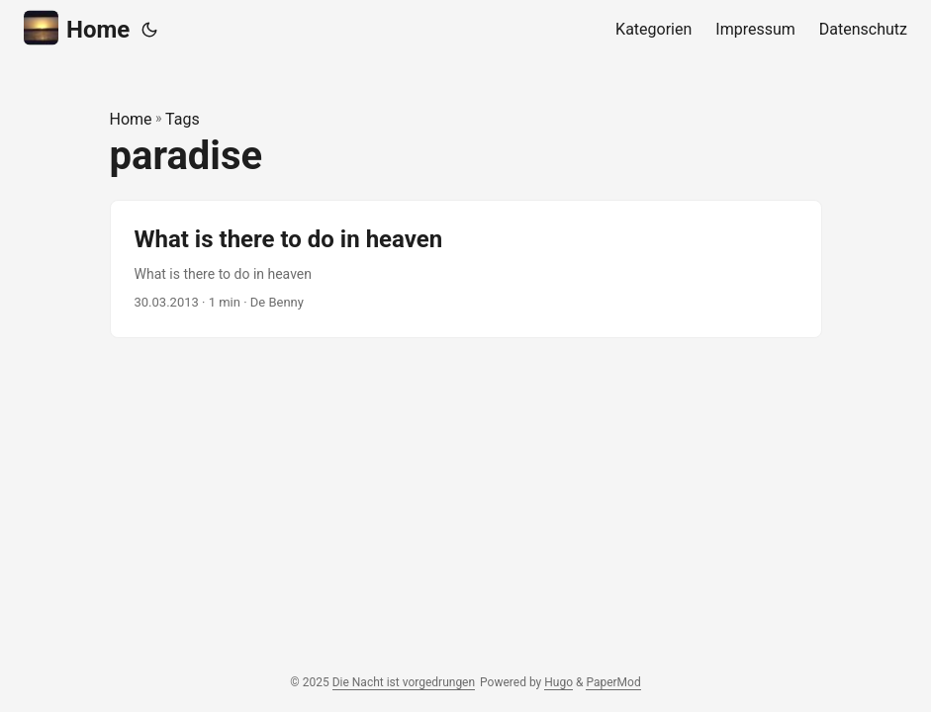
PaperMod (613, 682)
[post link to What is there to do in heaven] (466, 269)
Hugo (558, 682)
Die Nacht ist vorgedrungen (403, 682)
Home (77, 28)
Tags (182, 119)
